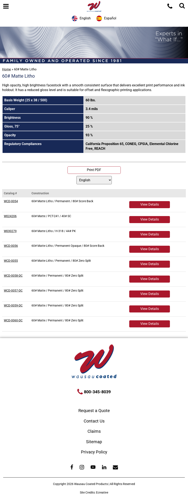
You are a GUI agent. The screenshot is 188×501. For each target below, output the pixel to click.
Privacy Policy (94, 452)
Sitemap (94, 441)
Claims (94, 431)
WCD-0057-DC (13, 290)
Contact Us (94, 421)
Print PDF (94, 170)
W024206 (10, 216)
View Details (149, 204)
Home (6, 69)
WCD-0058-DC (13, 275)
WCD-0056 (11, 245)
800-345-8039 (97, 391)
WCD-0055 (11, 260)
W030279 (10, 231)
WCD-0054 (11, 201)
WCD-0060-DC (13, 320)
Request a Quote (94, 410)
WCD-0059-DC (13, 305)
